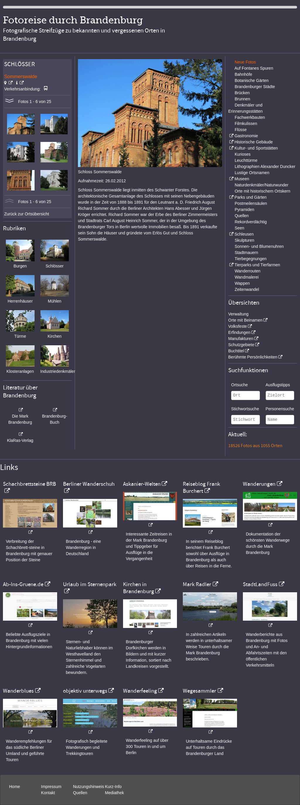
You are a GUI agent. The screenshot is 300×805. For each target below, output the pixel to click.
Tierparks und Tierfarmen (257, 264)
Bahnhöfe (243, 74)
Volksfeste (237, 326)
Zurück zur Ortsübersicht (26, 214)
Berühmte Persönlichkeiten (252, 357)
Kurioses (242, 154)
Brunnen (242, 99)
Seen (239, 228)
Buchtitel (236, 351)
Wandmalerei (247, 277)
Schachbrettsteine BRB (29, 484)
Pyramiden (244, 209)
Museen (241, 178)
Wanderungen (259, 484)
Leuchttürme (246, 160)
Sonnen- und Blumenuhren (259, 246)
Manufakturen (240, 338)
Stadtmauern (246, 252)
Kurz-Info (113, 786)
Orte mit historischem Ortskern (262, 191)
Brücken (242, 92)
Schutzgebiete (241, 344)
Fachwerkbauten (250, 117)
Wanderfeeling (140, 690)
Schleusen (243, 234)
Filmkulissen (246, 123)
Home (14, 786)
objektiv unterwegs (85, 690)
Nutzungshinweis (88, 786)
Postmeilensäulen (251, 203)
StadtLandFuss (260, 584)
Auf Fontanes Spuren (253, 68)
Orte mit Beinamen (245, 320)
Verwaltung (238, 314)
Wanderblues (18, 690)
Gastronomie (246, 135)
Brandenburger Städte (255, 86)
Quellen (242, 215)
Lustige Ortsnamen (252, 172)
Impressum (51, 786)
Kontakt (48, 792)
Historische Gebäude (253, 142)
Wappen (242, 283)
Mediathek (114, 792)
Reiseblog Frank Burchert (201, 487)
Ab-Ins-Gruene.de (23, 584)
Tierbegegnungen (251, 258)
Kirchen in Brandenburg (138, 588)
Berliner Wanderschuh (89, 484)
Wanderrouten (247, 271)
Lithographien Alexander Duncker (265, 166)
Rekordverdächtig (251, 221)
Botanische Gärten (252, 80)
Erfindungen (239, 332)
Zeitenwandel (247, 289)
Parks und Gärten (250, 197)
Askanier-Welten (142, 484)
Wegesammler (199, 690)
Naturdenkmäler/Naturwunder (262, 185)
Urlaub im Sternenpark (89, 584)
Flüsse (241, 129)
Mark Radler (197, 584)
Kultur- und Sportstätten (256, 148)
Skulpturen (244, 240)
